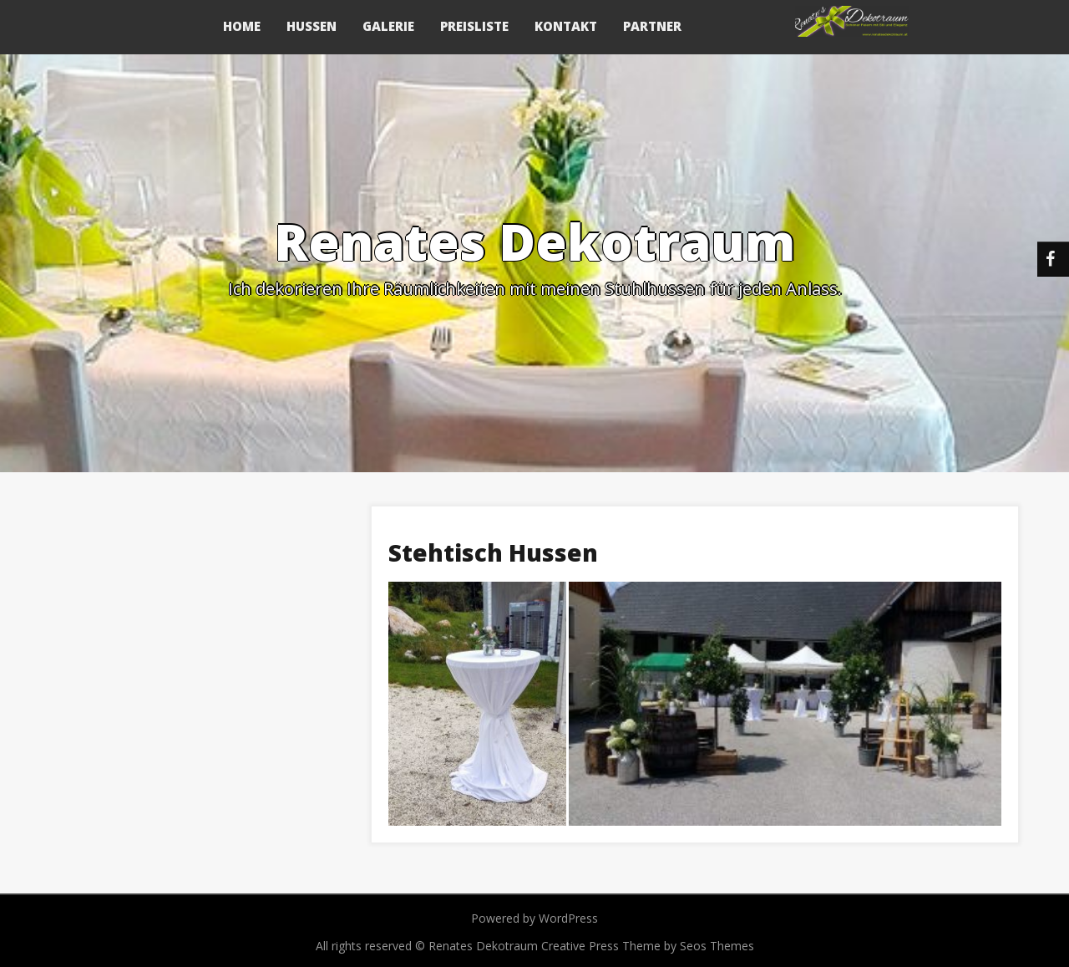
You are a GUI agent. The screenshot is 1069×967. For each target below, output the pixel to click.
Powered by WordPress (534, 918)
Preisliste (474, 26)
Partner (652, 26)
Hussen (311, 26)
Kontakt (565, 26)
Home (242, 26)
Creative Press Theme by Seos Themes (647, 946)
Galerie (388, 26)
